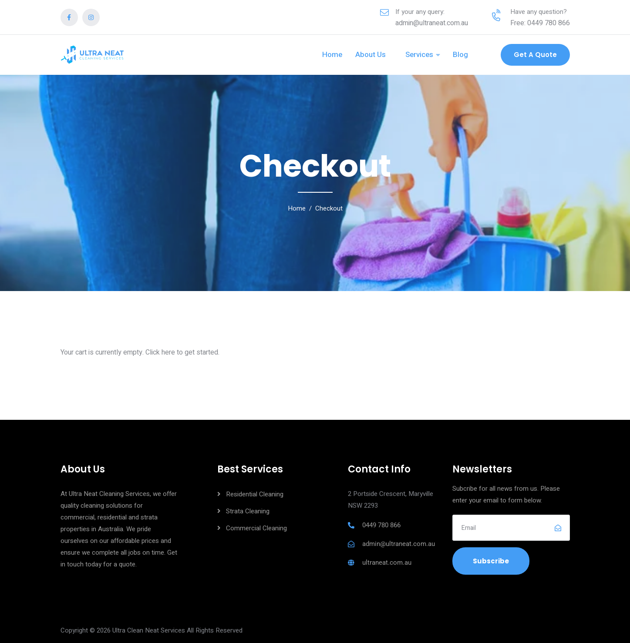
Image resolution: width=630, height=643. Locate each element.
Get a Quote (535, 54)
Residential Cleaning (254, 494)
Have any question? (538, 12)
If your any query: (420, 12)
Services (419, 54)
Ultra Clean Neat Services (148, 630)
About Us (370, 54)
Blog (460, 54)
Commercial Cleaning (256, 528)
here (168, 352)
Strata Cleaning (248, 511)
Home (332, 54)
